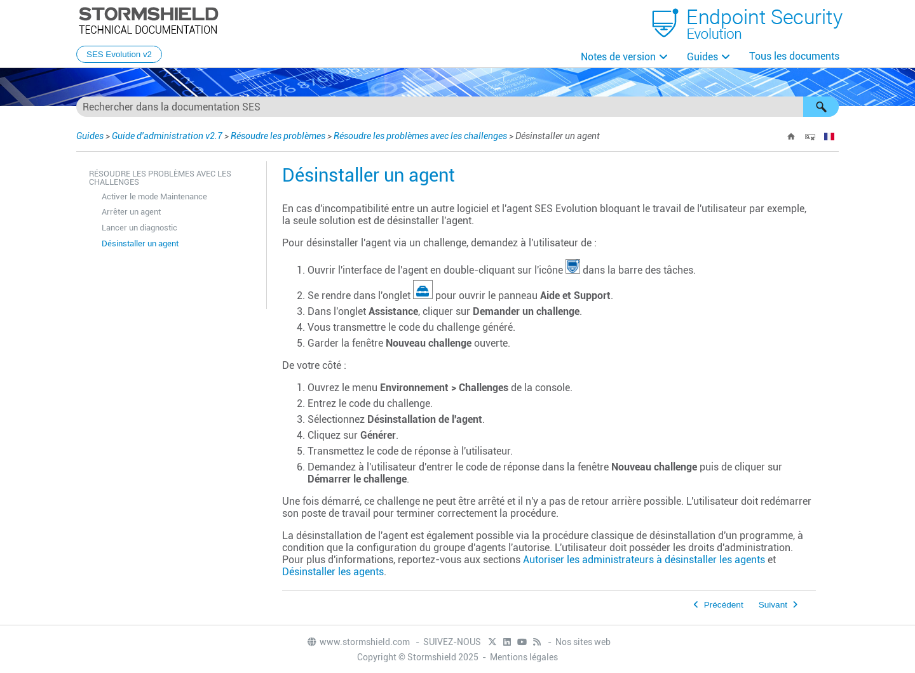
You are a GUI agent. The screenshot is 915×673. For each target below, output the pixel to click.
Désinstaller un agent (140, 243)
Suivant (773, 605)
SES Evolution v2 (119, 54)
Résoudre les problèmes (278, 136)
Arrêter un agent (131, 212)
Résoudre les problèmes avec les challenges (420, 136)
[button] (821, 107)
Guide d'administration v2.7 (167, 136)
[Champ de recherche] (457, 107)
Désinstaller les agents (333, 572)
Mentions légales (524, 657)
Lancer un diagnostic (139, 227)
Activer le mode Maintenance (154, 196)
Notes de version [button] (618, 57)
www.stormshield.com (358, 642)
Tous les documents (794, 56)
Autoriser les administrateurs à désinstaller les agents (644, 560)
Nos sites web (583, 642)
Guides (702, 57)
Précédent (723, 605)
